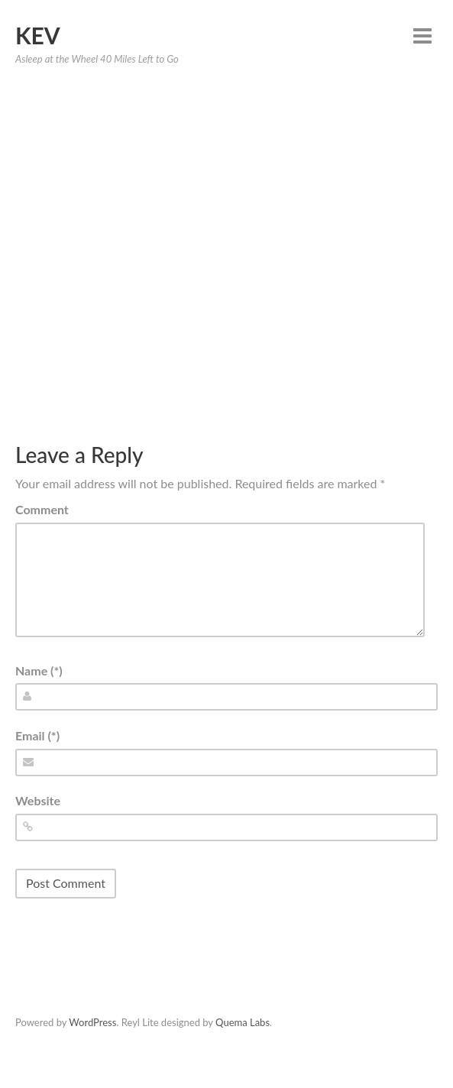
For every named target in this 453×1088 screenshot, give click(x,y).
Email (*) (37, 735)
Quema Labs (242, 1022)
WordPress (92, 1022)
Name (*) (39, 670)
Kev (37, 35)
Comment (42, 509)
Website (37, 800)
